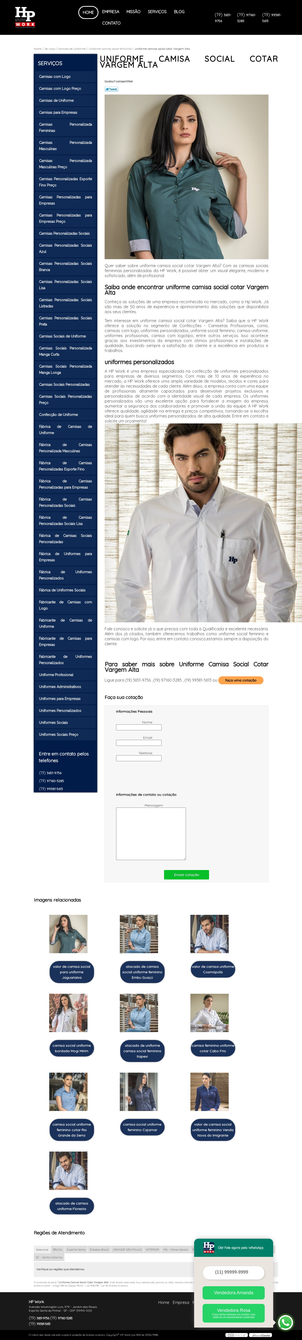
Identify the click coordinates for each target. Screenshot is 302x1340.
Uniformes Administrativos (60, 687)
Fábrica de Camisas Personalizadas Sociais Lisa (65, 521)
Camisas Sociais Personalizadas (65, 385)
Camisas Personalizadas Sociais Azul (65, 248)
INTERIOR (152, 1249)
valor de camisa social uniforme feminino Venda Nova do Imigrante (212, 1130)
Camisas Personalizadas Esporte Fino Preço (65, 182)
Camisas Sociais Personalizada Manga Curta (65, 351)
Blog (179, 11)
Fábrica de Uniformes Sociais (62, 590)
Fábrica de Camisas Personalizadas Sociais (65, 502)
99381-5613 (55, 789)
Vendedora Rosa (234, 1313)
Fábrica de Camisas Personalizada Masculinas (65, 448)
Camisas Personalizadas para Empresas (65, 200)
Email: (135, 740)
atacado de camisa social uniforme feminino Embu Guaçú (142, 972)
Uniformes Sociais (54, 723)
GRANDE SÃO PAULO (127, 1249)
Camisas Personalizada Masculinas (65, 146)
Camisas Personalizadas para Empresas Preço (65, 218)
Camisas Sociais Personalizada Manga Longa (65, 369)
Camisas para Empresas (58, 113)
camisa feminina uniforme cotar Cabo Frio (213, 1048)
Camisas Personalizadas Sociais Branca (65, 267)
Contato (111, 23)
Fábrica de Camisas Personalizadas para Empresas (65, 484)
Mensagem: (140, 831)
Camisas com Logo (55, 77)
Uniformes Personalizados (60, 711)
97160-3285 (55, 781)
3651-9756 (54, 773)
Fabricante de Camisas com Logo (65, 605)
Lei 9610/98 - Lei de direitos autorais (107, 1285)
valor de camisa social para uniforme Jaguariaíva (71, 972)
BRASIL (58, 1249)
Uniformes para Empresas (60, 699)
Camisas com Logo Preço (60, 89)
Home (88, 12)
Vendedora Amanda (233, 1292)
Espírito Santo (76, 1249)
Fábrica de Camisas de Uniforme (65, 430)
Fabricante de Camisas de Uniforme (65, 623)
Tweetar (111, 89)
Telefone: (135, 756)
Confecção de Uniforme (59, 415)
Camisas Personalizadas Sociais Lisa (65, 285)
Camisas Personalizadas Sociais (65, 233)
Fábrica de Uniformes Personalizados (65, 575)
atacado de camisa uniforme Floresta (71, 1206)
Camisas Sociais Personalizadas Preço (65, 400)
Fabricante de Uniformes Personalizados (65, 660)
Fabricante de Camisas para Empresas (65, 642)
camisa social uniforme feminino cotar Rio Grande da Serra (71, 1130)
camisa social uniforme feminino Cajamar (142, 1127)
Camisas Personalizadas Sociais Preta (65, 321)
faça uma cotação (241, 680)
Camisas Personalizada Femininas (65, 127)
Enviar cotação (186, 875)
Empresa (110, 11)
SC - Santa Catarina (49, 1257)
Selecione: (42, 1249)
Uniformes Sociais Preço (59, 735)
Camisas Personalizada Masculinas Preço (65, 164)
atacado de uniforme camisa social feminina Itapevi (142, 1051)
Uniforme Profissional (56, 675)
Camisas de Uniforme (57, 101)
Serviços (157, 11)
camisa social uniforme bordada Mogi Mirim (71, 1048)
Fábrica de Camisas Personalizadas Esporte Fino (65, 466)
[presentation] (147, 779)
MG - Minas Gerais (175, 1249)
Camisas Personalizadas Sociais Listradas (65, 303)
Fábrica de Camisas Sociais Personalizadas (65, 539)
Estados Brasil (99, 1249)
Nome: (135, 725)
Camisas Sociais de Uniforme (63, 336)
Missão (133, 11)
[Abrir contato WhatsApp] (285, 1322)
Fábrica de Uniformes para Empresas (65, 557)
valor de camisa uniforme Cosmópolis (213, 969)
